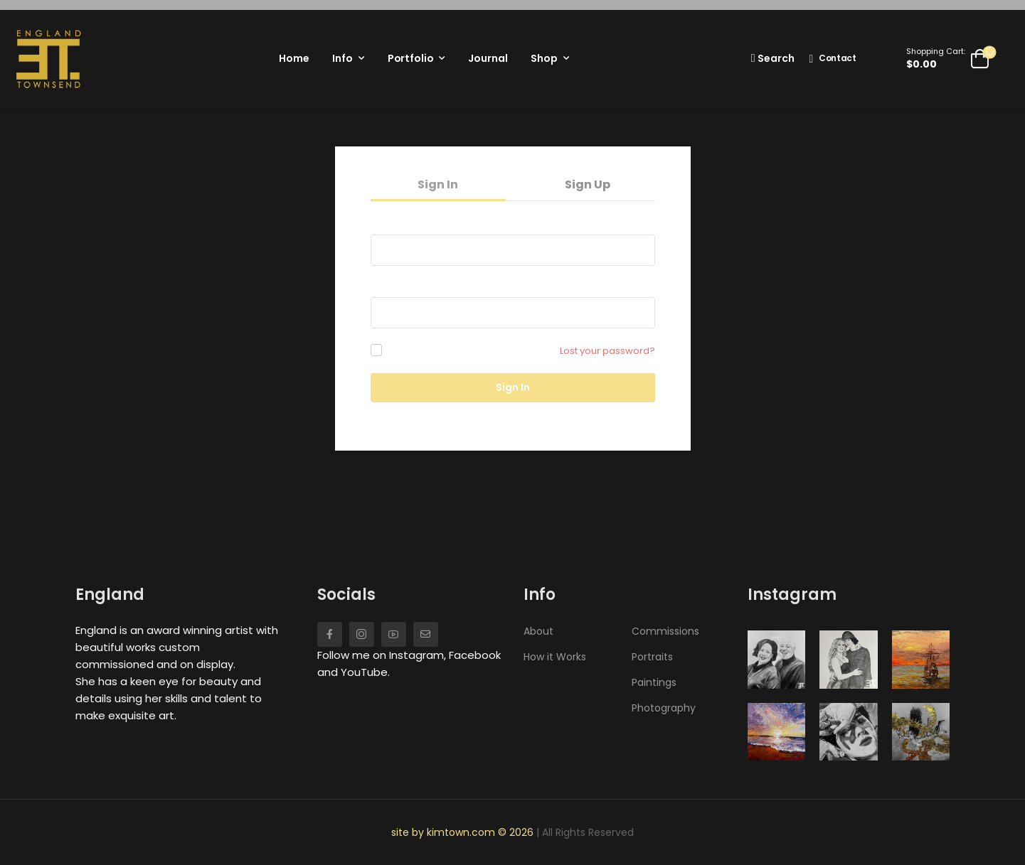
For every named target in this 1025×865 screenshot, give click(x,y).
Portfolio (411, 58)
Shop (544, 58)
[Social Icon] (329, 634)
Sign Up (587, 184)
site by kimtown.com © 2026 (463, 832)
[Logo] (48, 58)
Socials (346, 595)
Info (342, 58)
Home (294, 58)
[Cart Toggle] (947, 58)
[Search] (773, 58)
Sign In (438, 184)
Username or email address (439, 222)
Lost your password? (607, 351)
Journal (487, 58)
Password (397, 285)
